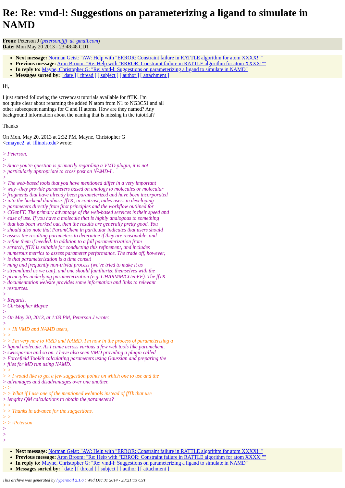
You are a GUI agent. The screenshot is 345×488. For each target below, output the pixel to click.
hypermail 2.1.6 (70, 480)
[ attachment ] (154, 75)
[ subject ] (108, 75)
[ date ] (68, 75)
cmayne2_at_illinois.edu (31, 142)
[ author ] (129, 75)
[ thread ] (86, 75)
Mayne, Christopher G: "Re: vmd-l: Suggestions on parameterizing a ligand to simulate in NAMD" (145, 69)
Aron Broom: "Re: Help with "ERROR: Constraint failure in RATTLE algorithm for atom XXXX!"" (161, 63)
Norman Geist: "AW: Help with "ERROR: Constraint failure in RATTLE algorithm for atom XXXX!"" (155, 57)
